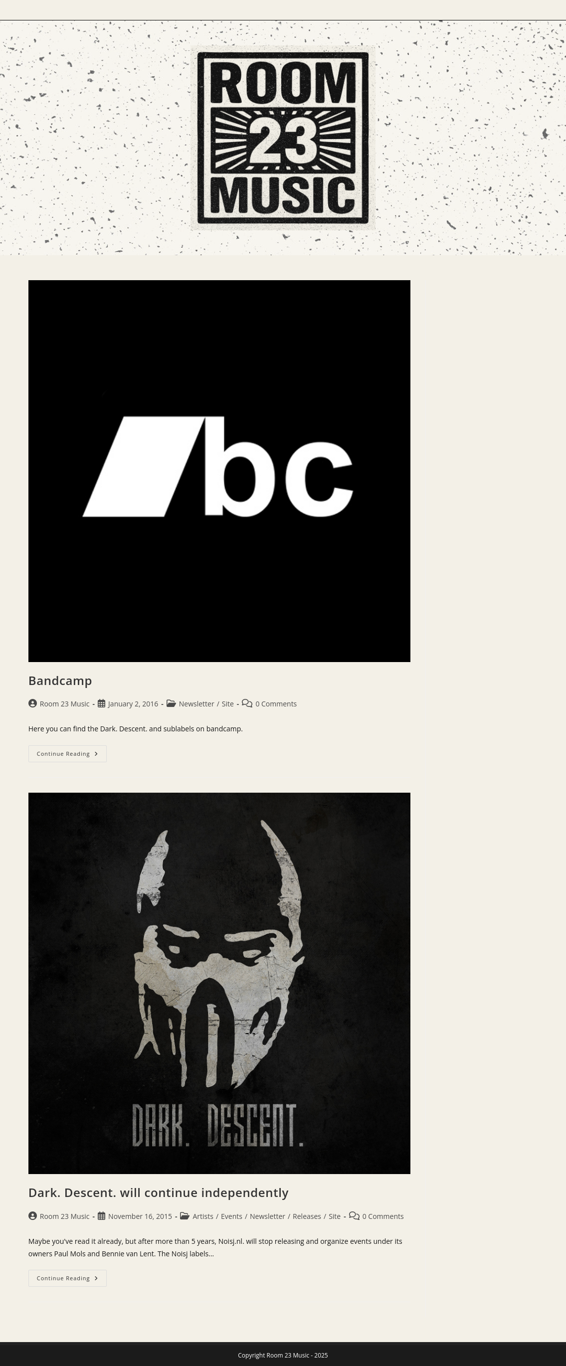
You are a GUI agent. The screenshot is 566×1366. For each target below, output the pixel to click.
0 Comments (276, 703)
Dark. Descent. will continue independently (158, 1192)
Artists (202, 1216)
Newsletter (196, 703)
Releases (307, 1216)
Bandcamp (60, 680)
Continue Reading (72, 753)
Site (228, 703)
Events (231, 1216)
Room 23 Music (65, 703)
